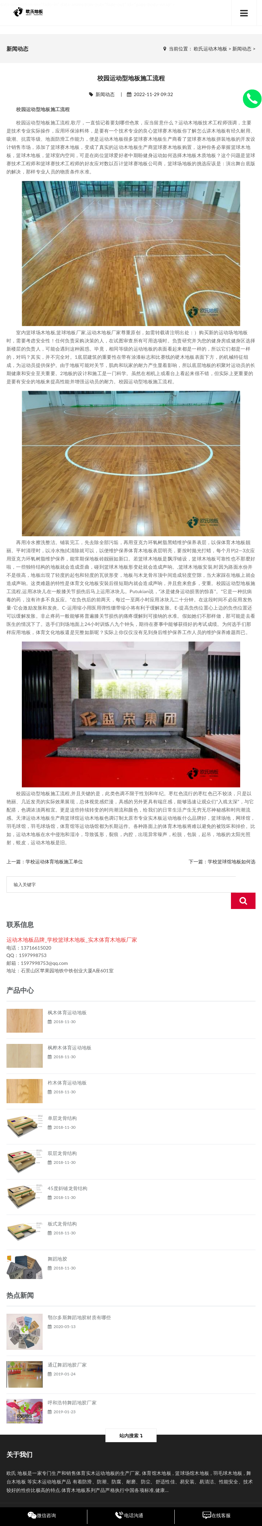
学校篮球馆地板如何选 (232, 861)
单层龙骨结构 (62, 1102)
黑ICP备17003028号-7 (176, 1498)
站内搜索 (130, 1419)
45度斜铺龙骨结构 (68, 1172)
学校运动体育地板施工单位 (54, 861)
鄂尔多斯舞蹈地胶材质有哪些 (79, 1301)
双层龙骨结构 (62, 1137)
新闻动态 (241, 48)
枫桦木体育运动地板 (70, 1031)
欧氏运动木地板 (210, 48)
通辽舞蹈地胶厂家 (67, 1348)
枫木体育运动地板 (67, 996)
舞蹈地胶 (57, 1242)
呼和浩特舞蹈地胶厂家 (72, 1386)
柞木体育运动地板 (67, 1066)
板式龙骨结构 (62, 1207)
